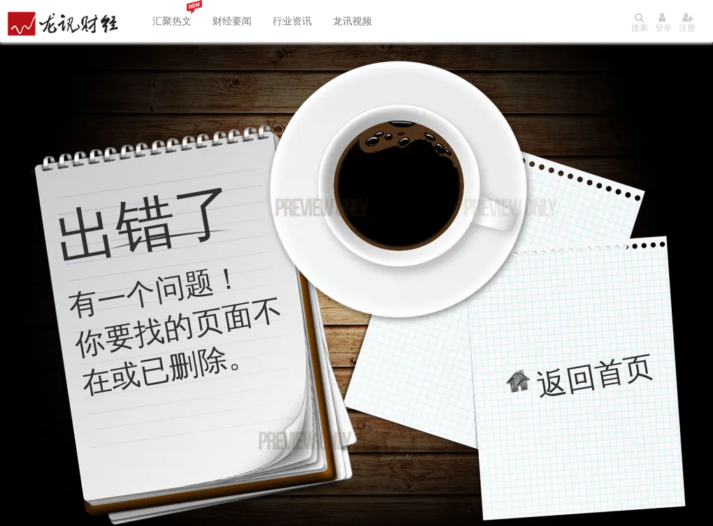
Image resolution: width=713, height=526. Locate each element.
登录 (663, 23)
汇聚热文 (172, 21)
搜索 (639, 23)
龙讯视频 (352, 21)
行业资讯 (292, 21)
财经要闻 (232, 21)
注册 (687, 23)
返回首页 (595, 375)
